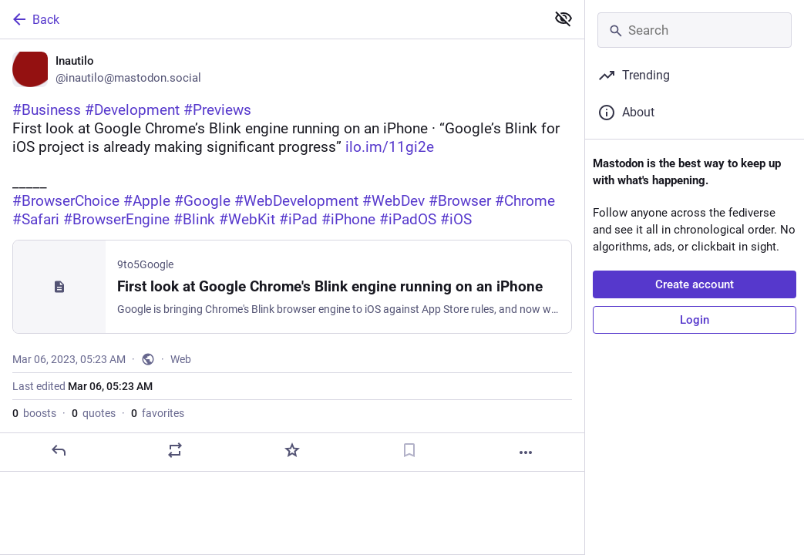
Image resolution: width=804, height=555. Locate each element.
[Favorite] (292, 450)
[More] (525, 452)
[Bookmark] (409, 450)
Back (34, 19)
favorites (157, 413)
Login (694, 320)
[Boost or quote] (175, 450)
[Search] (694, 30)
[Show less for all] (563, 18)
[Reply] (58, 450)
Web (180, 359)
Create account (694, 284)
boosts (34, 413)
